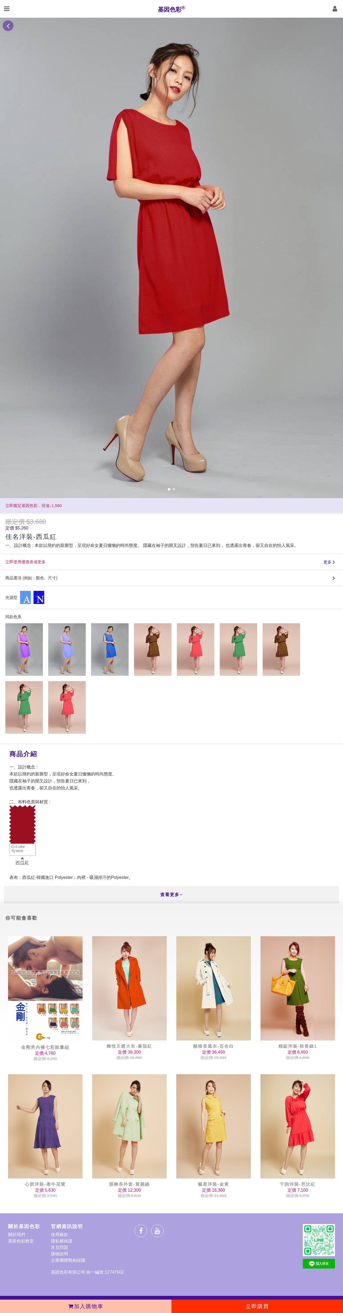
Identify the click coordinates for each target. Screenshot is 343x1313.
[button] (169, 489)
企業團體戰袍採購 (68, 1260)
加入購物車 (85, 1306)
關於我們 (16, 1234)
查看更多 (171, 894)
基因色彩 (171, 9)
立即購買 (257, 1306)
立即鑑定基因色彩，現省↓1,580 (33, 505)
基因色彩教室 (21, 1241)
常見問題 (59, 1247)
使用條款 (59, 1234)
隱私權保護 (61, 1241)
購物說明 (59, 1254)
